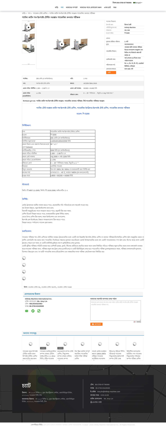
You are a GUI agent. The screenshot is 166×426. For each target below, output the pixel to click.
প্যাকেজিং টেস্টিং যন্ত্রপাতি (48, 287)
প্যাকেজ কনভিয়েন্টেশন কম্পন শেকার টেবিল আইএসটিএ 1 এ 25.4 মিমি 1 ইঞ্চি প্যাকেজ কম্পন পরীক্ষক (48, 356)
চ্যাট (109, 72)
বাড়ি (56, 7)
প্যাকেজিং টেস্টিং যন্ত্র (34, 287)
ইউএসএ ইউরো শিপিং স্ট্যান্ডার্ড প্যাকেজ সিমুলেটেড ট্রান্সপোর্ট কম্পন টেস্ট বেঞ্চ (117, 354)
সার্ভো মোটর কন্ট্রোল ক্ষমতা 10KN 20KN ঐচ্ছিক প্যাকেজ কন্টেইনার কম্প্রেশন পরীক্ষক (99, 356)
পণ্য (62, 7)
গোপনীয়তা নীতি (36, 425)
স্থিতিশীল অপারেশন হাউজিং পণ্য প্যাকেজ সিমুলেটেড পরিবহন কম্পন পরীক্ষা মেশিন (134, 354)
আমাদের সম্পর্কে (71, 7)
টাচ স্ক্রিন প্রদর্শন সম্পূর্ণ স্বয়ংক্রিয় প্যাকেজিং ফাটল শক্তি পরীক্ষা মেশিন (82, 354)
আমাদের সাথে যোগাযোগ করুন (90, 7)
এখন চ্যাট (107, 7)
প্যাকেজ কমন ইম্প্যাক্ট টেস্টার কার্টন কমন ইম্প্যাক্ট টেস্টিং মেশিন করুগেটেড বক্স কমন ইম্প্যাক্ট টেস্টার (30, 356)
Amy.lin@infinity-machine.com (108, 392)
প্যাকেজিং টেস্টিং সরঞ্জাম (64, 287)
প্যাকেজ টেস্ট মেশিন (40, 13)
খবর (114, 7)
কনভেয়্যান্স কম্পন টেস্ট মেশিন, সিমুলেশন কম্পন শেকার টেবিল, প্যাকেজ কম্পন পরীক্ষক (65, 356)
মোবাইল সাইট (96, 402)
